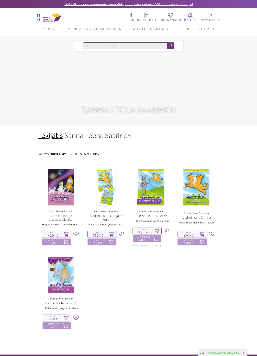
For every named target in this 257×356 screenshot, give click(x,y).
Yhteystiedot (109, 352)
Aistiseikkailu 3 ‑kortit (151, 207)
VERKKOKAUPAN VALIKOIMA (94, 28)
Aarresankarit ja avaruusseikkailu (61, 208)
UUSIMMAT (58, 145)
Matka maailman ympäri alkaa (61, 299)
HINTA (78, 145)
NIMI (70, 145)
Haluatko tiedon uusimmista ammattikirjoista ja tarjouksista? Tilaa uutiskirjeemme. (126, 4)
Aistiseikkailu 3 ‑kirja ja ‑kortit (106, 208)
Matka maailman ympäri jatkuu (105, 215)
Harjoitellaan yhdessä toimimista (60, 215)
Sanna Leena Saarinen (60, 202)
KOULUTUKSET (200, 28)
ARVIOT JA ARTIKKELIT (154, 28)
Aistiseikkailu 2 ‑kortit (60, 294)
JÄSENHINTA (91, 145)
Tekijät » (50, 126)
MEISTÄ (49, 28)
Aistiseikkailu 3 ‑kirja (196, 208)
